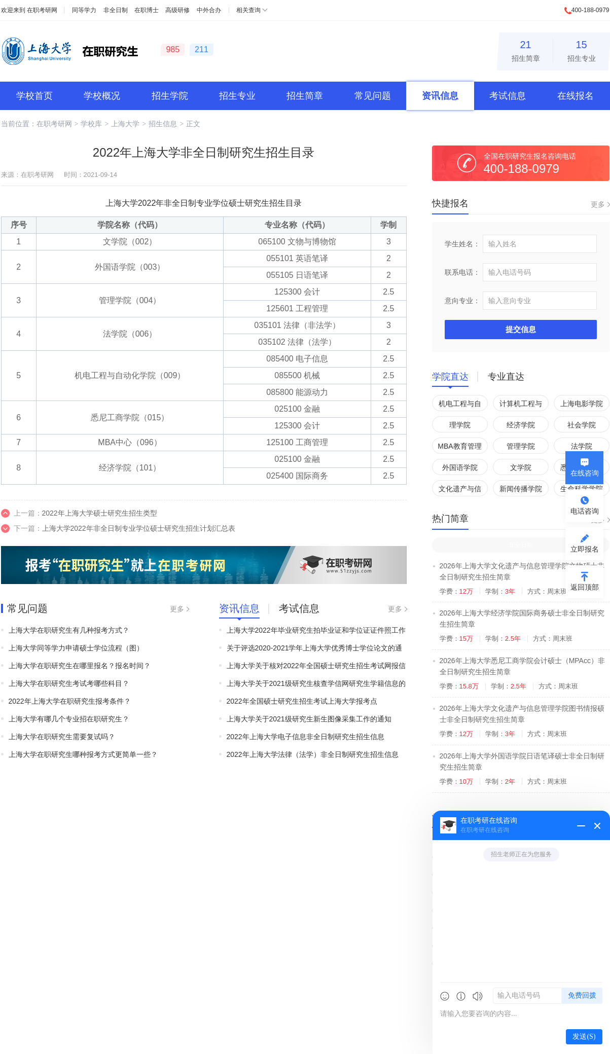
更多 (177, 609)
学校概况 (102, 96)
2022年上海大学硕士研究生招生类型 (99, 513)
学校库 (91, 124)
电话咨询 (584, 511)
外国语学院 (460, 467)
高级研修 (177, 10)
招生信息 (163, 124)
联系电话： (462, 272)
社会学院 (581, 425)
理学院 (460, 425)
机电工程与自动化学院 (460, 405)
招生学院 (170, 96)
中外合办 (209, 10)
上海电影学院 (581, 403)
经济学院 (521, 425)
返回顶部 (584, 587)
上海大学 (125, 124)
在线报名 (575, 96)
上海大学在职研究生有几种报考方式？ (69, 630)
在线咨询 (584, 473)
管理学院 (521, 446)
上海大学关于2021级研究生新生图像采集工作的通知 (309, 719)
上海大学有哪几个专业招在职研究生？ (69, 719)
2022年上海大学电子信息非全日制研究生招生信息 (305, 737)
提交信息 (521, 329)
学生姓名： (462, 244)
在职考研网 (42, 10)
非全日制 (115, 10)
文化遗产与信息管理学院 (460, 490)
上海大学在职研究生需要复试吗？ (62, 737)
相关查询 (248, 10)
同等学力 (84, 10)
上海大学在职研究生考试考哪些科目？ (69, 683)
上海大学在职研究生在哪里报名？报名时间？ (80, 666)
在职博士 (146, 10)
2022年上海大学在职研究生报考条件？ (70, 701)
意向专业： (462, 301)
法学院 (581, 446)
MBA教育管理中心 (459, 448)
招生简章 (526, 49)
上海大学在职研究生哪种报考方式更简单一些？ (83, 754)
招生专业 (581, 49)
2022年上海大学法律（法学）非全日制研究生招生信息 (313, 754)
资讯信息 (440, 96)
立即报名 (584, 549)
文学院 (520, 467)
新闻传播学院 (520, 489)
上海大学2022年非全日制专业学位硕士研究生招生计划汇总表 (138, 528)
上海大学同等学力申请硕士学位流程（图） (76, 648)
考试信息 (507, 96)
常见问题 (372, 96)
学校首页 (34, 96)
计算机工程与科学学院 (520, 405)
